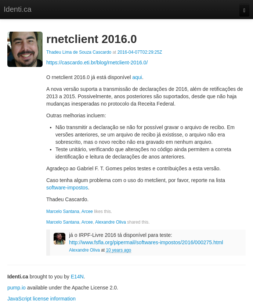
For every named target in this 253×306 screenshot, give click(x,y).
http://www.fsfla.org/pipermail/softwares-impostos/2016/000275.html (146, 242)
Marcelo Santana (62, 211)
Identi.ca (18, 9)
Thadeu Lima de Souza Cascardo (78, 52)
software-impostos (67, 188)
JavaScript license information (41, 299)
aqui (137, 77)
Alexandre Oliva (110, 222)
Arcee (87, 211)
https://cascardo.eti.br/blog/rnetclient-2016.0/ (97, 62)
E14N (77, 277)
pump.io (16, 288)
